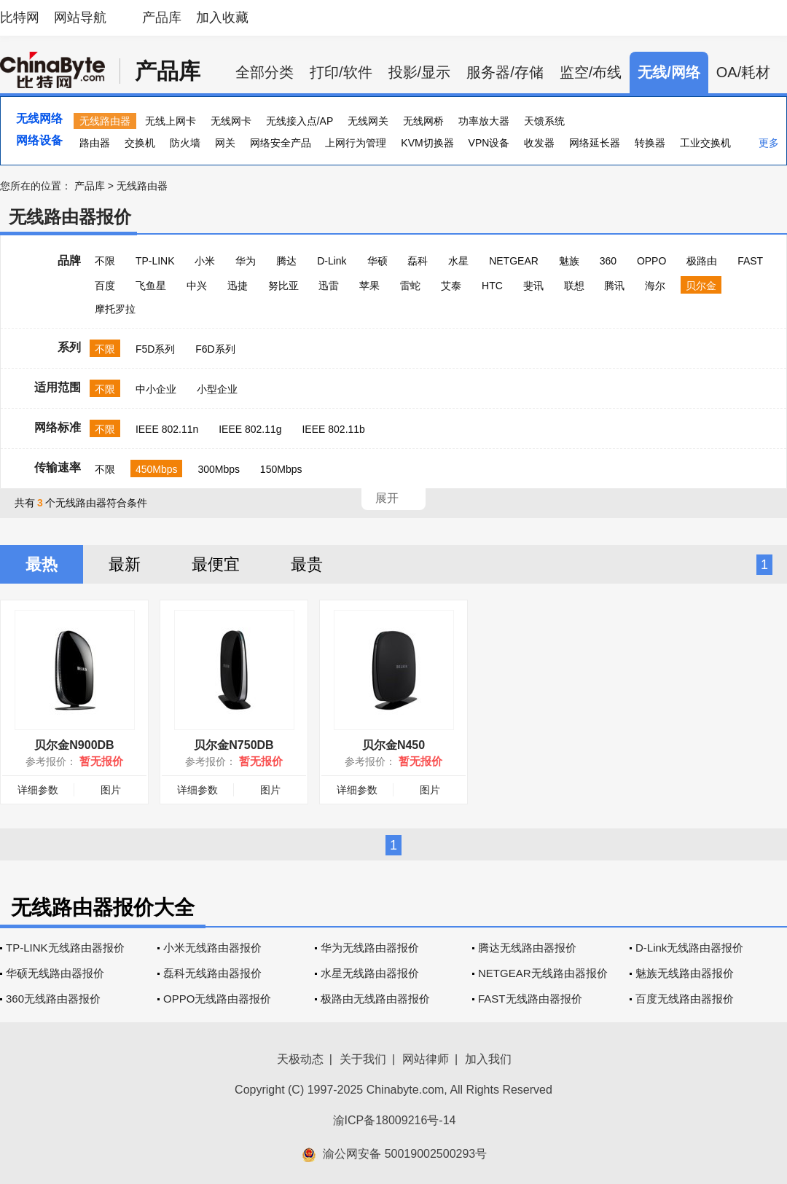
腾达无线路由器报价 (527, 947)
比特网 (19, 17)
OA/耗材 (743, 72)
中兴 (197, 285)
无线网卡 (231, 121)
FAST (750, 261)
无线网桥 (423, 121)
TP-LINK (155, 261)
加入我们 (488, 1059)
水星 (458, 261)
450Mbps (157, 469)
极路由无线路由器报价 (375, 998)
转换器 (650, 143)
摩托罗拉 (115, 309)
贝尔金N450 (393, 745)
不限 (105, 261)
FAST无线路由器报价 (530, 998)
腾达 (286, 261)
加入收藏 (222, 17)
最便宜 (216, 564)
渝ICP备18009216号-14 (394, 1120)
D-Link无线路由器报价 (689, 947)
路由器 (94, 143)
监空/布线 (591, 72)
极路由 (701, 261)
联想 (574, 285)
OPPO (651, 261)
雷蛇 (410, 285)
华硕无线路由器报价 (55, 973)
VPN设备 (489, 143)
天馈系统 (544, 121)
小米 (205, 261)
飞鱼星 (151, 285)
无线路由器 (104, 121)
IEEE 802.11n (167, 429)
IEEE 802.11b (333, 429)
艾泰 (451, 285)
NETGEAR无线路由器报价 (543, 973)
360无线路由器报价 (53, 998)
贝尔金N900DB (74, 745)
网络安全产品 (280, 143)
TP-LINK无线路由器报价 (65, 947)
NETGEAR (514, 261)
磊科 (417, 261)
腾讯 (614, 285)
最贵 (307, 564)
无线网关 (368, 121)
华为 (245, 261)
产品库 (161, 17)
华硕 (377, 261)
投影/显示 (419, 72)
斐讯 (533, 285)
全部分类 (264, 72)
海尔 (655, 285)
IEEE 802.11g (250, 429)
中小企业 (156, 389)
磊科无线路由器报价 (212, 973)
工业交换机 (705, 143)
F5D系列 (155, 349)
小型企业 (217, 389)
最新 (125, 564)
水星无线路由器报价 (370, 973)
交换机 (140, 143)
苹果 (369, 285)
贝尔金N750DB (233, 745)
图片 (111, 790)
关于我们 (363, 1059)
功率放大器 (483, 121)
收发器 (539, 143)
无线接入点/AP (300, 121)
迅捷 (237, 285)
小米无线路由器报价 (212, 947)
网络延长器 (594, 143)
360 (608, 261)
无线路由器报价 (70, 217)
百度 (105, 285)
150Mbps (281, 469)
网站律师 (425, 1059)
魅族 (569, 261)
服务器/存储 (505, 72)
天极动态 (300, 1059)
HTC (492, 285)
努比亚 (283, 285)
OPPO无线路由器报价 (217, 998)
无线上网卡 (170, 121)
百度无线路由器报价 (684, 998)
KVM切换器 (427, 143)
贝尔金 (701, 285)
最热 (42, 564)
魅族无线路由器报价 (684, 973)
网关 (225, 143)
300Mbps (218, 469)
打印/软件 (341, 72)
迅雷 (328, 285)
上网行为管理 (355, 143)
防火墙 (185, 143)
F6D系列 (215, 349)
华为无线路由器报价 (370, 947)
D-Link (331, 261)
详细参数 (37, 790)
